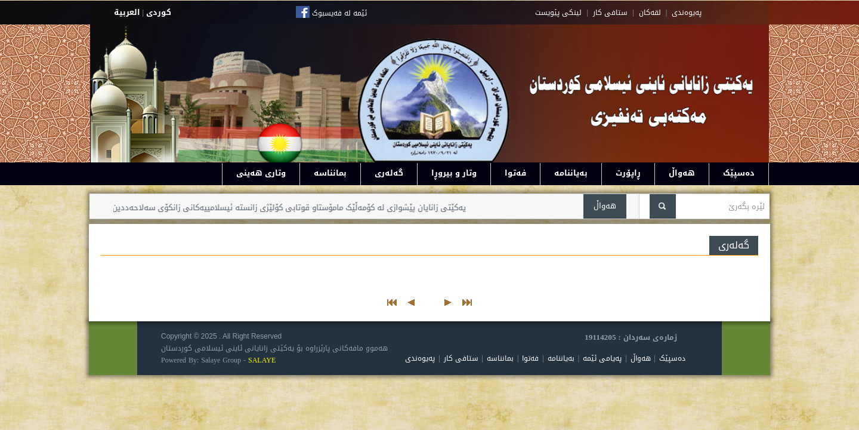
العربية (127, 12)
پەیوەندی (420, 358)
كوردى (158, 12)
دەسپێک (739, 172)
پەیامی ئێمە (602, 358)
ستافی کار (610, 12)
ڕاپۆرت (628, 172)
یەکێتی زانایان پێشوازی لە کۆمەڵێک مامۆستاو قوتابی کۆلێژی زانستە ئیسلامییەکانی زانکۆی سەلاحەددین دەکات (275, 207)
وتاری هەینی (261, 172)
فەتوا (515, 172)
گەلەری (389, 172)
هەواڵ (682, 172)
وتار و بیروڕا (454, 172)
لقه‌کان (650, 12)
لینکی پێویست (558, 12)
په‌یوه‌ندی (687, 12)
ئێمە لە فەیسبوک (339, 13)
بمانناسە (330, 172)
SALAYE (262, 360)
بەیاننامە (571, 172)
